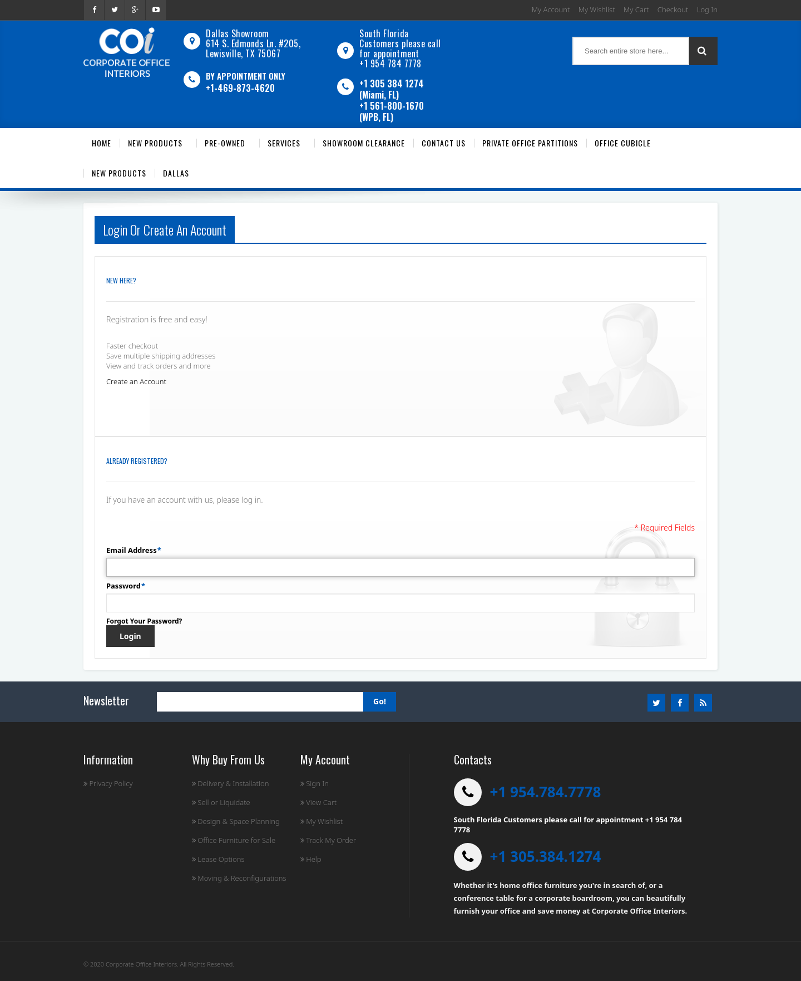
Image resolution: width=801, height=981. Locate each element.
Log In (707, 9)
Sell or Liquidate (221, 802)
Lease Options (218, 859)
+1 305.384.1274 (545, 856)
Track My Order (328, 840)
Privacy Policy (108, 783)
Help (311, 859)
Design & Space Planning (236, 821)
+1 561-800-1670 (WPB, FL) (391, 111)
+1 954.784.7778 (545, 792)
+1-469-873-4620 (240, 88)
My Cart (636, 9)
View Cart (318, 802)
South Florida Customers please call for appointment (400, 43)
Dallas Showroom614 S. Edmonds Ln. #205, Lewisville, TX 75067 (253, 43)
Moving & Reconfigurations (239, 878)
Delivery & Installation (230, 783)
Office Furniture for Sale (233, 840)
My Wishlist (596, 9)
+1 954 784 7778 (390, 63)
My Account (551, 9)
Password (123, 586)
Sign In (314, 783)
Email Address (131, 550)
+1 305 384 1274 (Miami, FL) (391, 89)
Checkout (672, 9)
